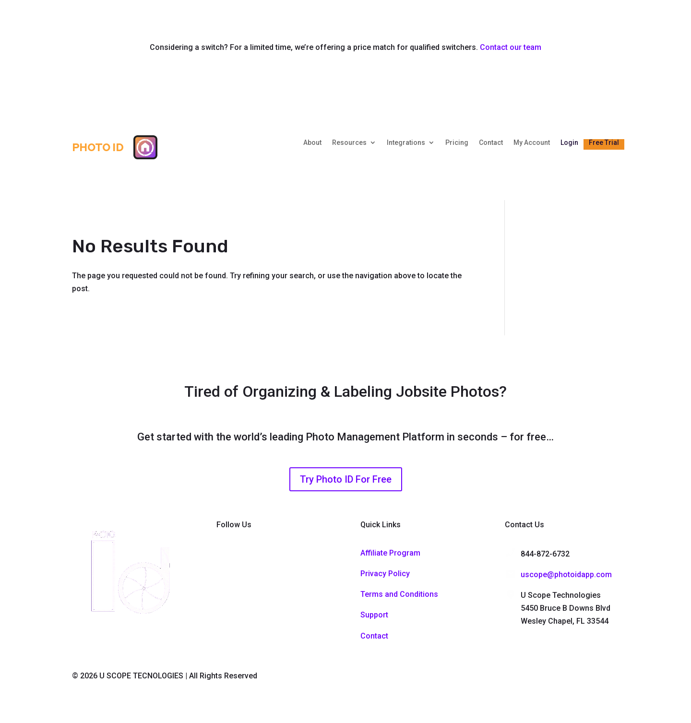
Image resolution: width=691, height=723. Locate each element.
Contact (491, 142)
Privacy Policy (385, 573)
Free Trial (604, 142)
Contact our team (510, 47)
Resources (349, 142)
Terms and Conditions (399, 594)
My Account (531, 142)
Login (569, 142)
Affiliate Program (390, 552)
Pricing (456, 142)
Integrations (406, 142)
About (312, 142)
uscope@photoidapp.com (566, 574)
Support (374, 614)
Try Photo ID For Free (346, 479)
